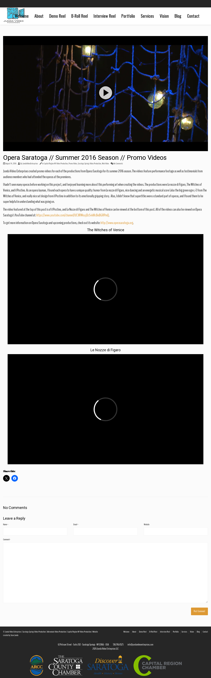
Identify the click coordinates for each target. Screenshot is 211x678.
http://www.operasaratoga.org (117, 222)
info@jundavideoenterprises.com (140, 644)
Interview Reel (105, 16)
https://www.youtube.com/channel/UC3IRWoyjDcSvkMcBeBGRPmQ (72, 215)
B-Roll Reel (79, 16)
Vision (164, 16)
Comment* (6, 539)
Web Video (105, 163)
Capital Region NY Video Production (56, 163)
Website (146, 524)
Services (147, 16)
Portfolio (128, 16)
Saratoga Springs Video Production (89, 163)
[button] (105, 93)
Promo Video (73, 163)
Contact (193, 16)
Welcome (22, 16)
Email (75, 524)
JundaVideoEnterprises (30, 163)
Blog (178, 16)
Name (5, 524)
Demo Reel (57, 16)
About (38, 16)
